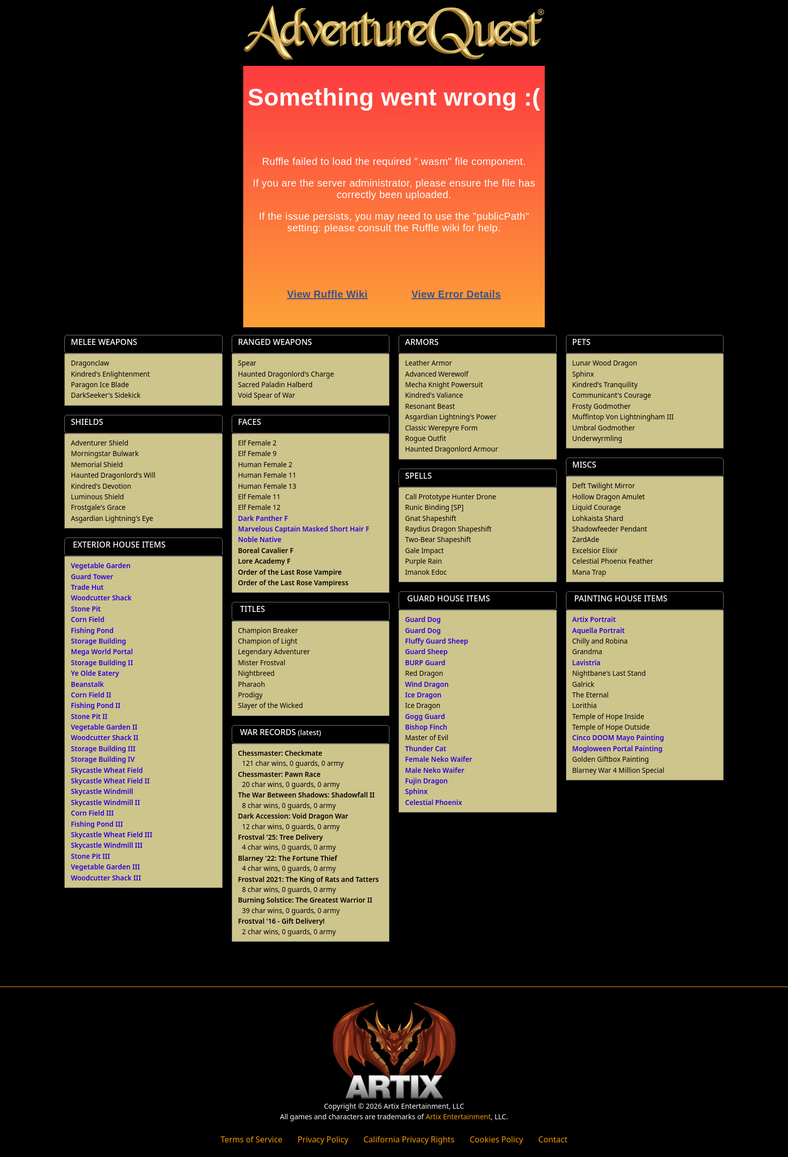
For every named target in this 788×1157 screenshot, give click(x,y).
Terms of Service (251, 1139)
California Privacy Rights (408, 1139)
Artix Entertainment (458, 1116)
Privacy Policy (323, 1139)
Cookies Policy (496, 1139)
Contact (552, 1139)
